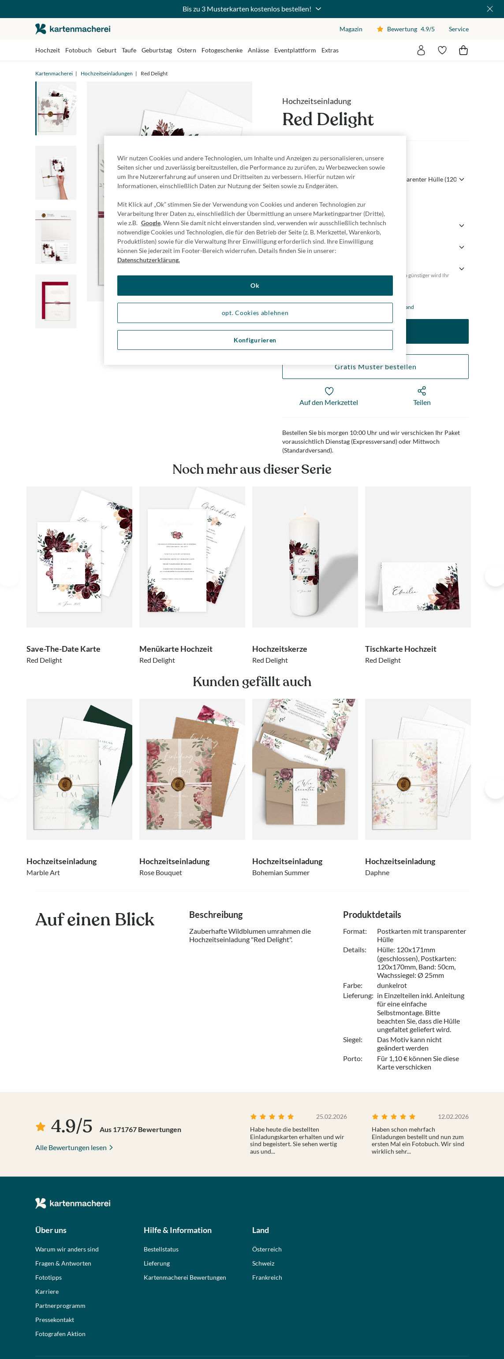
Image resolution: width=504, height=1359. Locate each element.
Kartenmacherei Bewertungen (185, 1277)
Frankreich (267, 1277)
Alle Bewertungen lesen (71, 1147)
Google (151, 222)
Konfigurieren (255, 340)
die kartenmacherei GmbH (72, 28)
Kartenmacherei (54, 73)
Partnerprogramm (60, 1305)
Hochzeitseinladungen (107, 73)
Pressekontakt (54, 1319)
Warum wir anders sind (67, 1249)
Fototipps (48, 1277)
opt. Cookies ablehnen (255, 312)
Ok (254, 285)
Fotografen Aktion (60, 1333)
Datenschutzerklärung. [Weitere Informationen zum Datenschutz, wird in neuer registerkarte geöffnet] (148, 260)
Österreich (267, 1249)
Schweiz (263, 1263)
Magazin (351, 29)
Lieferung (157, 1263)
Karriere (47, 1291)
